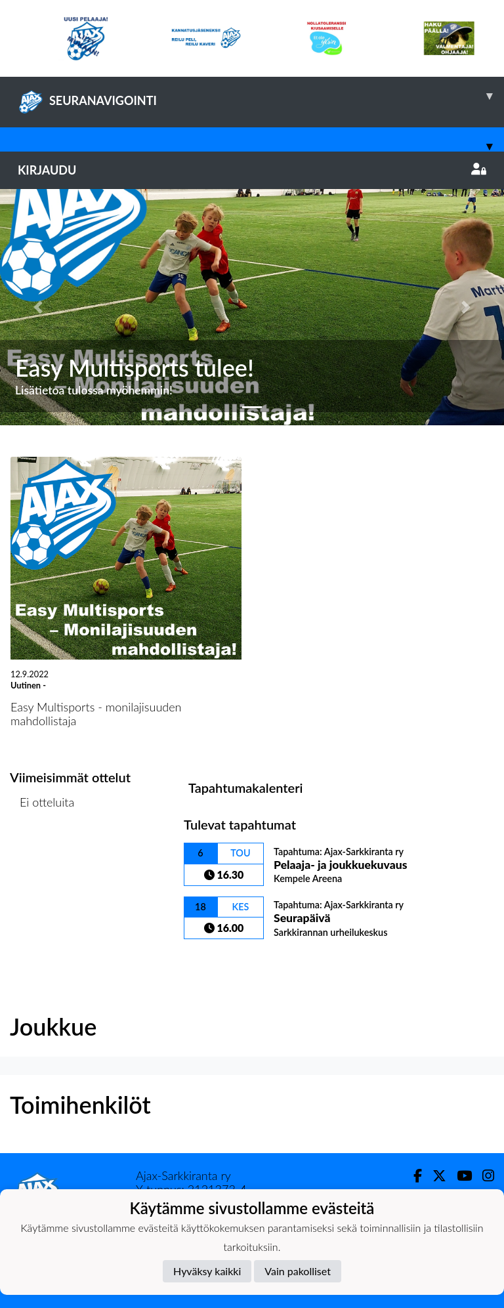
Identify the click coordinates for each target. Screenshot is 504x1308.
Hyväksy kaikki (207, 1271)
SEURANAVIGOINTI (261, 96)
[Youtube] (459, 1176)
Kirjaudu (252, 170)
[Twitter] (434, 1176)
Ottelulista (42, 853)
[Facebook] (412, 1176)
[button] (37, 307)
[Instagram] (483, 1176)
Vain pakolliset (297, 1271)
